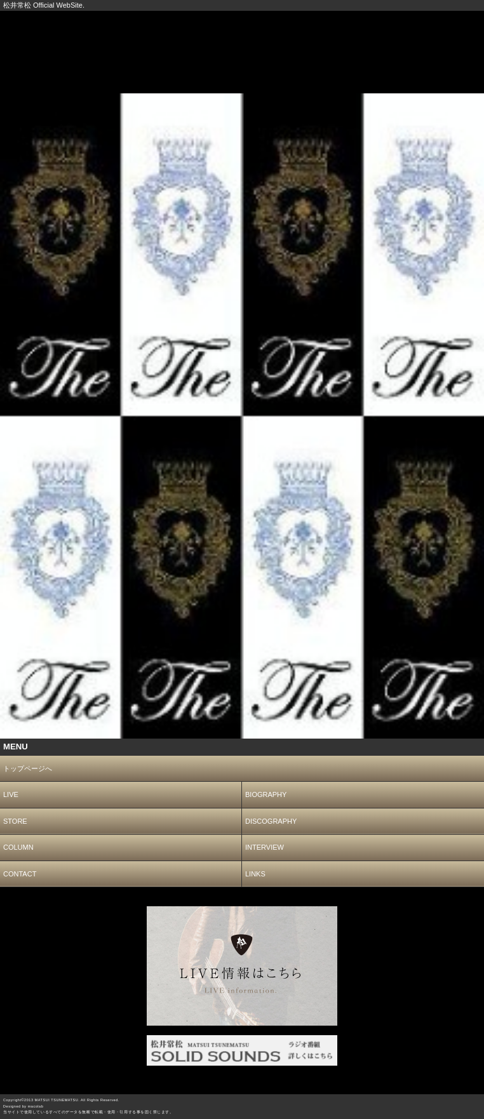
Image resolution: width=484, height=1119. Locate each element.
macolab (36, 1106)
